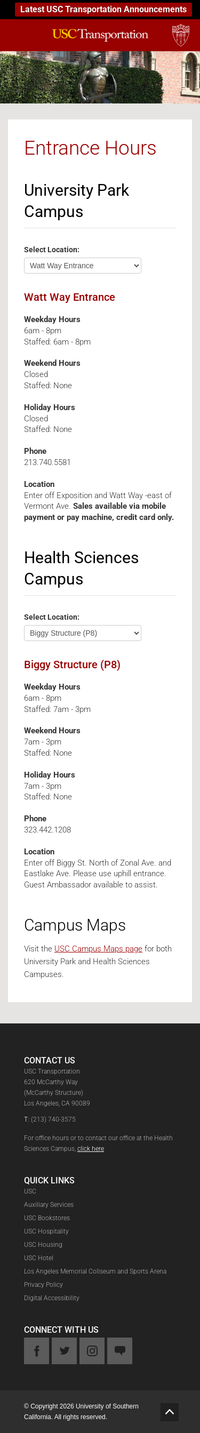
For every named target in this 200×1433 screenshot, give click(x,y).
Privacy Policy (43, 1284)
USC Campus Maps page (98, 949)
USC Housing (43, 1244)
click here (90, 1148)
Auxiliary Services (49, 1204)
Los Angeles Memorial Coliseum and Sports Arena (95, 1271)
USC (30, 1191)
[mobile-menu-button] (17, 34)
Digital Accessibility (51, 1298)
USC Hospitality (46, 1231)
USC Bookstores (47, 1218)
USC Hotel (38, 1258)
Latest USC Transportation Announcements (103, 9)
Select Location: (51, 249)
